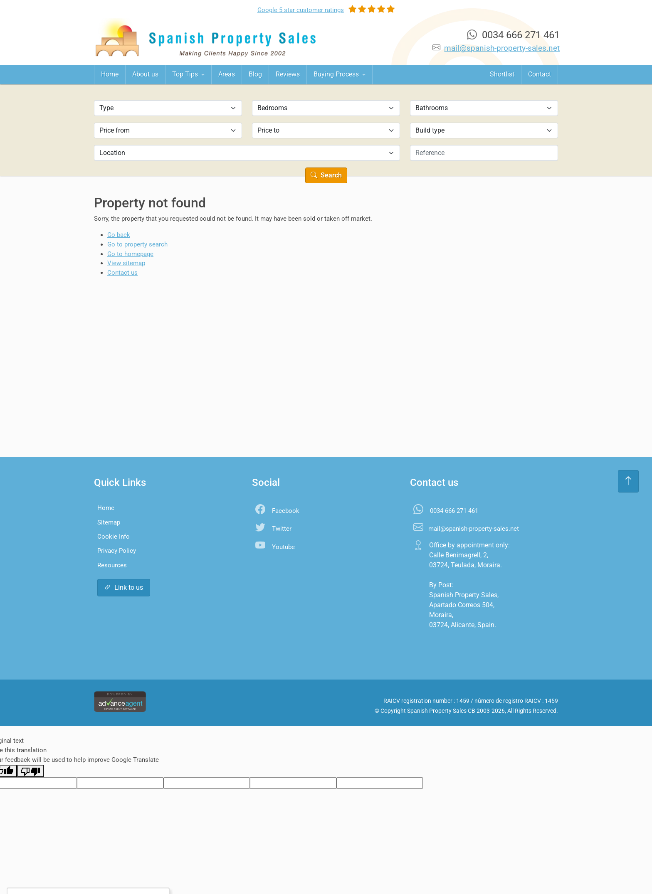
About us (145, 74)
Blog (255, 74)
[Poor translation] (30, 771)
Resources (112, 565)
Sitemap (108, 522)
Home (110, 74)
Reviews (288, 74)
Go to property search (137, 244)
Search (326, 175)
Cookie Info (113, 536)
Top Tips (186, 74)
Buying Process (337, 74)
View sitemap (126, 263)
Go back (118, 235)
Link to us (123, 587)
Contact (539, 74)
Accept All (68, 871)
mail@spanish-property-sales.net (502, 48)
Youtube (283, 547)
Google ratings (300, 10)
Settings (111, 871)
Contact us (122, 272)
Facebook (285, 511)
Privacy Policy (116, 550)
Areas (226, 74)
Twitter (281, 528)
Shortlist (502, 74)
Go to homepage (130, 254)
